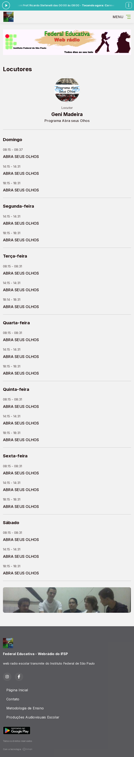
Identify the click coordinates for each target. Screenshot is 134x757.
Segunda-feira (18, 206)
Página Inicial (17, 690)
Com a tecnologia (18, 749)
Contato (12, 699)
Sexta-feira (15, 455)
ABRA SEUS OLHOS (21, 156)
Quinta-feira (16, 389)
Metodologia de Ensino (25, 708)
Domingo (12, 139)
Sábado (11, 522)
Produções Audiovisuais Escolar (32, 717)
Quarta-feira (16, 322)
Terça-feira (15, 256)
